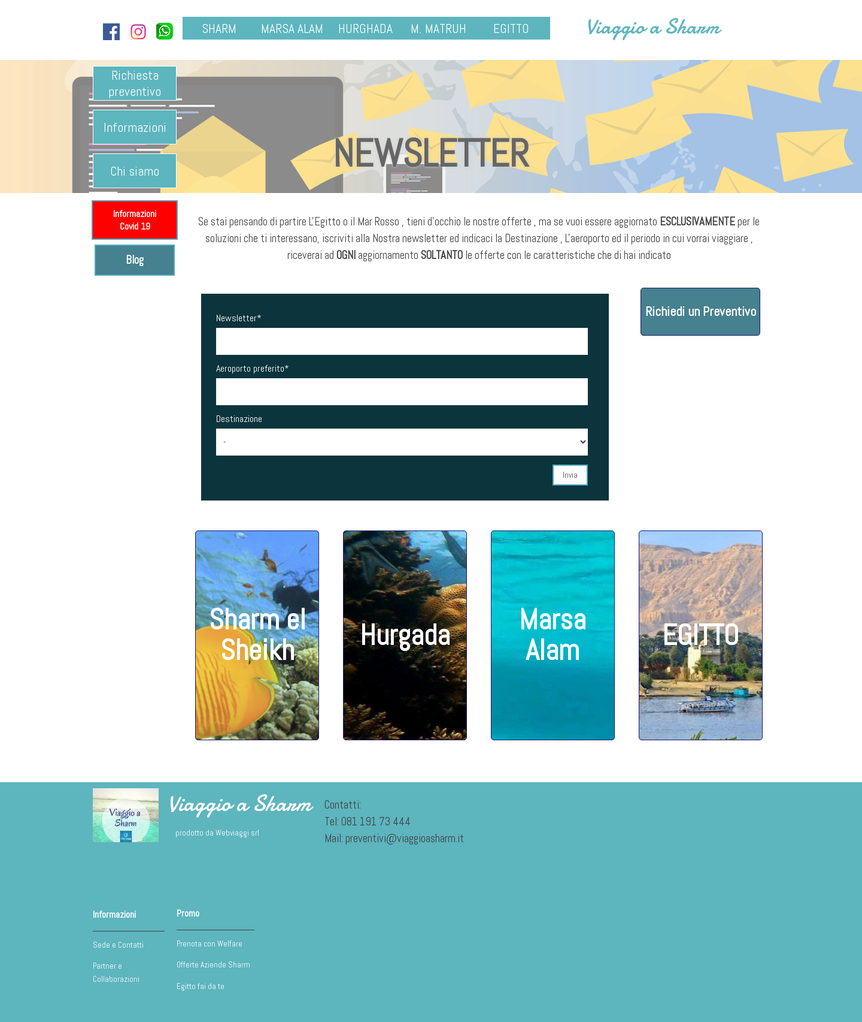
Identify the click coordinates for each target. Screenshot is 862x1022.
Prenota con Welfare (209, 944)
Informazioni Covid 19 (134, 220)
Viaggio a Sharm (652, 26)
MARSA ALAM (292, 28)
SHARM (219, 28)
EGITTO (511, 28)
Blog (135, 260)
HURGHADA (365, 28)
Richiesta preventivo (134, 83)
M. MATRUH (438, 28)
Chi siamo (134, 171)
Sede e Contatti (118, 945)
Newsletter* (239, 318)
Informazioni (135, 127)
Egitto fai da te (200, 986)
